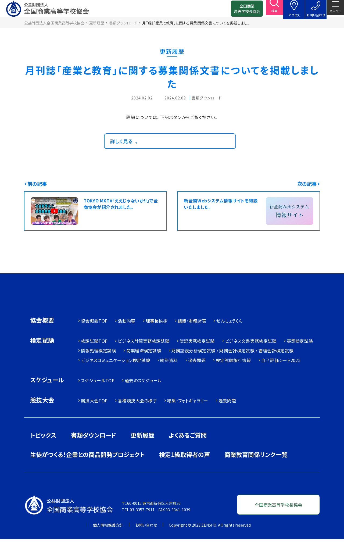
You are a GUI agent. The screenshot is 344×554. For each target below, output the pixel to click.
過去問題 (197, 375)
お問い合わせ (146, 540)
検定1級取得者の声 (184, 469)
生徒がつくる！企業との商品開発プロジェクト (87, 469)
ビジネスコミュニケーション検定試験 (115, 375)
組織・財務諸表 (192, 336)
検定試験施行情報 (233, 375)
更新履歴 (142, 450)
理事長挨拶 (157, 336)
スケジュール (47, 395)
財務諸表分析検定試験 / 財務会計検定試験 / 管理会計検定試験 (232, 365)
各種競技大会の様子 (137, 415)
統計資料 (169, 375)
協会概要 (42, 335)
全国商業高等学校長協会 (238, 10)
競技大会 (42, 415)
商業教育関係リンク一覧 (256, 469)
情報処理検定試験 (98, 365)
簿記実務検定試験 (197, 356)
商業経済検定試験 (144, 365)
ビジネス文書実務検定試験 (251, 356)
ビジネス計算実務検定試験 (143, 356)
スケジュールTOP (97, 395)
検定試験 (42, 355)
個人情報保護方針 (108, 540)
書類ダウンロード (93, 450)
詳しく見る (124, 150)
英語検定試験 (300, 356)
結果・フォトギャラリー (187, 415)
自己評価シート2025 (281, 375)
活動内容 (126, 336)
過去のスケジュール (143, 395)
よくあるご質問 (188, 450)
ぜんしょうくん (229, 336)
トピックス (43, 450)
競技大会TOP (94, 415)
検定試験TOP (94, 356)
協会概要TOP (94, 336)
